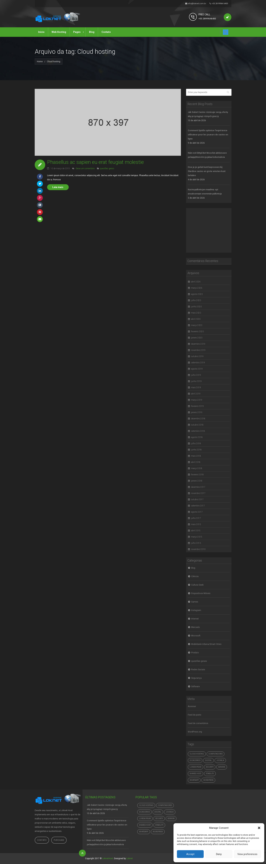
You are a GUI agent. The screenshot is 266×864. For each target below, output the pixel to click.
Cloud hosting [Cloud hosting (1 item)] (197, 754)
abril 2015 (195, 530)
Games (194, 602)
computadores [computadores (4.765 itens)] (216, 754)
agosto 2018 (197, 437)
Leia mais (57, 187)
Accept (190, 854)
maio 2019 (196, 387)
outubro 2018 (197, 425)
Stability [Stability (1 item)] (210, 773)
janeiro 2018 (196, 481)
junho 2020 (196, 306)
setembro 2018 (198, 431)
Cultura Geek (197, 585)
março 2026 (196, 288)
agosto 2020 (197, 294)
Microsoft (195, 635)
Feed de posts (194, 715)
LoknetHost (107, 858)
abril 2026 (195, 282)
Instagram (196, 610)
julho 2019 (196, 375)
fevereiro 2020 (197, 331)
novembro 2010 (198, 549)
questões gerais (107, 168)
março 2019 (196, 400)
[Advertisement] (212, 229)
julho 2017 (196, 518)
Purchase (59, 840)
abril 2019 (195, 394)
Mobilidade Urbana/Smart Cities (206, 644)
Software (195, 686)
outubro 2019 (197, 356)
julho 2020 (196, 300)
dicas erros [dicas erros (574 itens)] (195, 760)
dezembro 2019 (198, 344)
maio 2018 (196, 456)
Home (40, 61)
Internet (195, 619)
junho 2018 (196, 450)
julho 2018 (196, 443)
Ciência (195, 576)
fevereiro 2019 (197, 406)
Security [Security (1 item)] (210, 767)
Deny (219, 854)
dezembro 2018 (198, 418)
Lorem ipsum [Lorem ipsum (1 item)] (195, 767)
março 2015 (196, 537)
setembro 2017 (198, 506)
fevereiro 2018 (197, 474)
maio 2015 (196, 524)
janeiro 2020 (196, 338)
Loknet (129, 858)
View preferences (247, 854)
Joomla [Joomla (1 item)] (220, 760)
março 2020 (196, 325)
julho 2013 (196, 543)
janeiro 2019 (196, 412)
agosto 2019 (197, 369)
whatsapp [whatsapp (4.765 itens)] (194, 780)
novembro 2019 (198, 350)
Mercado (195, 627)
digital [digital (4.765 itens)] (208, 760)
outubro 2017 (197, 499)
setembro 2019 (198, 362)
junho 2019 (196, 381)
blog (193, 568)
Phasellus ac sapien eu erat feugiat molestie (95, 162)
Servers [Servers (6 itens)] (221, 767)
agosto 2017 (197, 512)
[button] (259, 828)
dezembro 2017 (198, 487)
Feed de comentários (198, 723)
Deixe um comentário (85, 168)
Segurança (196, 678)
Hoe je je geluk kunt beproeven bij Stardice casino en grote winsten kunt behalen (206, 171)
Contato (42, 840)
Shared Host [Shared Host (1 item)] (195, 773)
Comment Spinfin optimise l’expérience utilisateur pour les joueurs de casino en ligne (208, 134)
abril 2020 (195, 319)
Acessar (192, 706)
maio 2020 (196, 313)
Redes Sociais (198, 669)
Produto (195, 652)
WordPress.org (195, 732)
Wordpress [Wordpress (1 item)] (208, 780)
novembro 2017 (198, 493)
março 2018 (196, 468)
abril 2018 (195, 462)
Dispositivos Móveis (200, 593)
